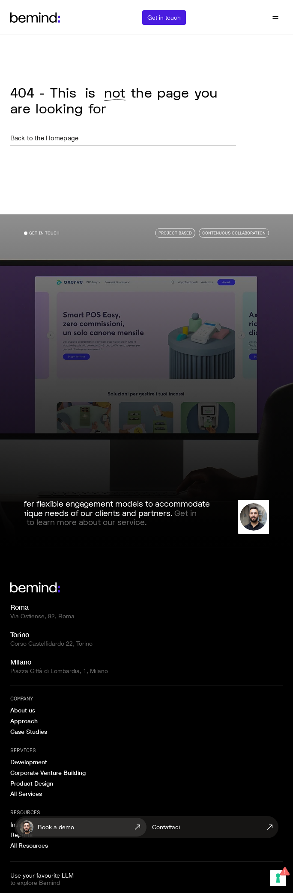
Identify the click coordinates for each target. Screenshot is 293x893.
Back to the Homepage (44, 138)
